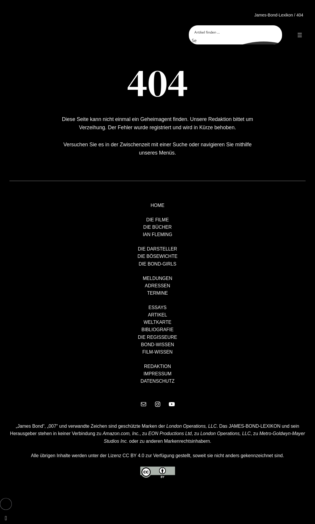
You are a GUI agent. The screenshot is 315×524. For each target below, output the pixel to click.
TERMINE (157, 293)
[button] (6, 504)
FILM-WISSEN (157, 351)
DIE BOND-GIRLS (157, 263)
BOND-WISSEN (157, 344)
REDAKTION (157, 366)
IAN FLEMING (157, 234)
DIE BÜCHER (157, 227)
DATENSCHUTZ (158, 381)
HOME (157, 205)
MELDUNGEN (157, 278)
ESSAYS (158, 307)
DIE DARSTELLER (157, 248)
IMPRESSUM (157, 373)
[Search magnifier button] (195, 40)
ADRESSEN (157, 285)
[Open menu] (299, 35)
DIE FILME (157, 219)
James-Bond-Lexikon (273, 15)
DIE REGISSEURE (157, 337)
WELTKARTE (157, 322)
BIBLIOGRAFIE (157, 329)
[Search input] (235, 31)
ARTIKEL (157, 314)
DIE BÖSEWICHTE (158, 256)
